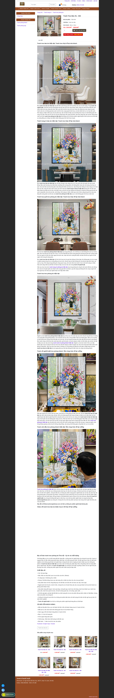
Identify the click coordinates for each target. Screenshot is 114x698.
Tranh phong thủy (56, 8)
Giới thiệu (73, 0)
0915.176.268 (80, 5)
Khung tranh (85, 8)
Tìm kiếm (52, 4)
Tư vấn (79, 0)
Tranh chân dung (35, 8)
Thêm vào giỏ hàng (79, 30)
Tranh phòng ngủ (21, 25)
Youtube (53, 623)
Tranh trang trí (24, 8)
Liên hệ (95, 0)
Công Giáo (20, 16)
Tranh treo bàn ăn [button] (43, 627)
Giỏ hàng (64, 5)
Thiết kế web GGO (93, 696)
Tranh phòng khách (22, 22)
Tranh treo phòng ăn (58, 12)
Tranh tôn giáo (76, 8)
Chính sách (89, 0)
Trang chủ (67, 0)
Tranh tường (66, 8)
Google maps (46, 623)
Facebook (39, 623)
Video (83, 0)
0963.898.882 (78, 34)
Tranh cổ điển (45, 8)
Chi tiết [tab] (40, 40)
